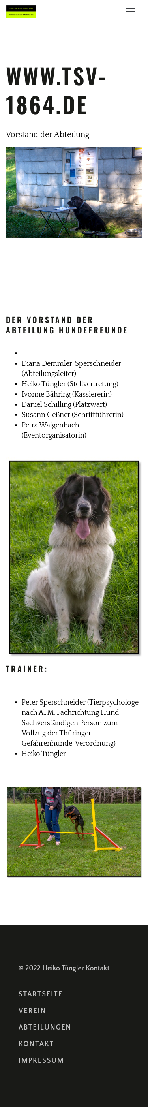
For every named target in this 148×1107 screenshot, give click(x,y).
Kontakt (97, 968)
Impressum (41, 1061)
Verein (32, 1011)
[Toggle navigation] (131, 12)
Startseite (41, 994)
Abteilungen (45, 1028)
